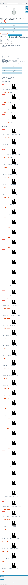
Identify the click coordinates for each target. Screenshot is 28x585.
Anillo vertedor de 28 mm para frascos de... (9, 558)
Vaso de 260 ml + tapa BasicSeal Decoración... (11, 476)
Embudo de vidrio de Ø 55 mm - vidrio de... (10, 355)
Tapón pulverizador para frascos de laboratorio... (11, 526)
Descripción (2, 43)
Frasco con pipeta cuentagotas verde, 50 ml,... (11, 325)
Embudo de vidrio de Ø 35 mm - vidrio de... (10, 174)
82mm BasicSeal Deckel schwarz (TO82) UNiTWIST (11, 486)
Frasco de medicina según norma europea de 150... (12, 295)
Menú (2, 3)
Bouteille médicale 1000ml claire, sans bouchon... (11, 89)
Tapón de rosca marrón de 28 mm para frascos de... (12, 415)
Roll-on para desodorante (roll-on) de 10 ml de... (11, 435)
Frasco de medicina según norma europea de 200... (12, 285)
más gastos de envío (4, 22)
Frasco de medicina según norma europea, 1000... (11, 456)
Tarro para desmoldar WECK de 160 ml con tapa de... (12, 234)
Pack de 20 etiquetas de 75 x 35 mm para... (10, 204)
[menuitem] (2, 3)
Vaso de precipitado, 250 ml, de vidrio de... (10, 345)
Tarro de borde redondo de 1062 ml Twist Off (10, 496)
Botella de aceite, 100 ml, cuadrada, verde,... (10, 395)
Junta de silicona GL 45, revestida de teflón (10, 184)
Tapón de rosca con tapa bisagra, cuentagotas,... (10, 568)
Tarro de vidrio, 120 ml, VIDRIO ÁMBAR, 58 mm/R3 (11, 445)
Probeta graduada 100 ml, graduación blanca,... (11, 164)
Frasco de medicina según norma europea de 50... (11, 244)
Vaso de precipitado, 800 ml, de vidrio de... (10, 335)
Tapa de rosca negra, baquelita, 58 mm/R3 (10, 405)
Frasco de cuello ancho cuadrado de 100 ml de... (11, 315)
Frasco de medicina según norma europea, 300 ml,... (12, 466)
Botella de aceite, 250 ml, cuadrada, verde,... (10, 385)
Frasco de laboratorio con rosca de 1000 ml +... (11, 375)
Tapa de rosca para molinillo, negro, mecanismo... (11, 265)
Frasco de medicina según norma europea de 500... (12, 109)
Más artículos (7, 43)
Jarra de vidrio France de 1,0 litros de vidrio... (10, 425)
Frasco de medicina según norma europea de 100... (12, 254)
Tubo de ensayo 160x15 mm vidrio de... (9, 144)
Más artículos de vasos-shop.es (6, 78)
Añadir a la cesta (15, 35)
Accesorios (11, 43)
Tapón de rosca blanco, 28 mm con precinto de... (10, 548)
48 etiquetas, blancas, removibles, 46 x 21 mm (11, 194)
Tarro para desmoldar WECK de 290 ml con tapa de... (12, 214)
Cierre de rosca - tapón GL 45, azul (9, 365)
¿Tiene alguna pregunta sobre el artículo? (8, 77)
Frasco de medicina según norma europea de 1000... (12, 99)
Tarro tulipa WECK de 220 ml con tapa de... (10, 224)
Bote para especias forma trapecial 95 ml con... (11, 275)
